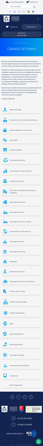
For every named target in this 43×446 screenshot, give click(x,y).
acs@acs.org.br (21, 424)
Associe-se (11, 27)
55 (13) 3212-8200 (21, 418)
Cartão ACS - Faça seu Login (22, 34)
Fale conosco (31, 27)
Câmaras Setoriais (24, 43)
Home (15, 43)
